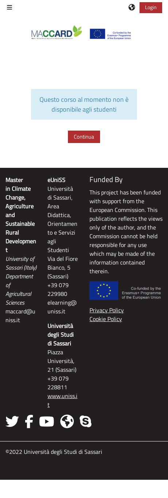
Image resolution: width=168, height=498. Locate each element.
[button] (132, 7)
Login (151, 7)
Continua (84, 136)
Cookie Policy (105, 318)
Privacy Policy (106, 310)
